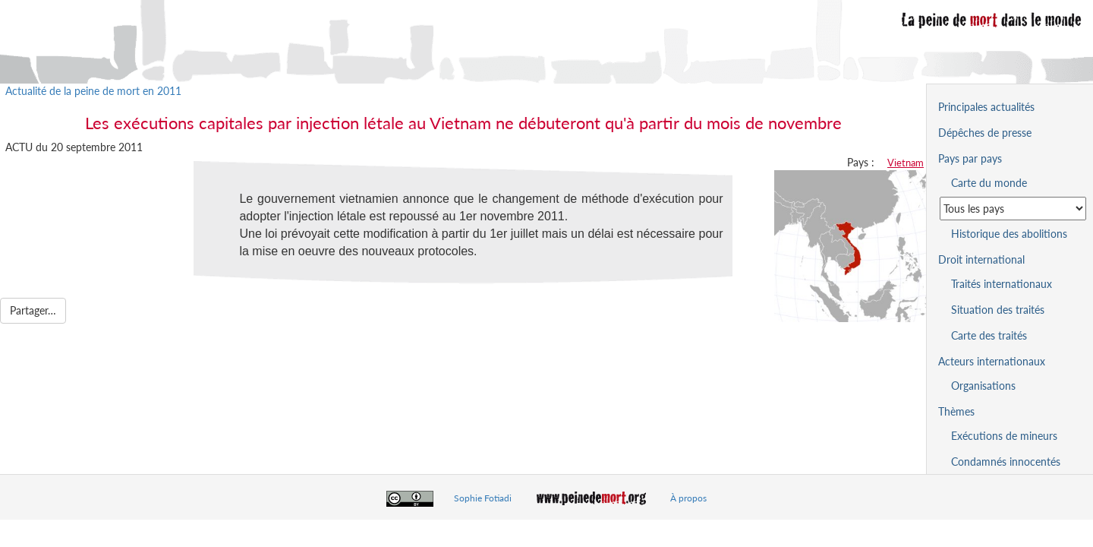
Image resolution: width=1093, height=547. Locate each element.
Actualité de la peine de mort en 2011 (93, 90)
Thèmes (956, 411)
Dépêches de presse (985, 132)
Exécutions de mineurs (1004, 435)
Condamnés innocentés (1005, 461)
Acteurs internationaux (991, 361)
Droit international (981, 259)
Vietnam (905, 163)
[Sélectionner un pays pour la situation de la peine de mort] (1013, 208)
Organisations (983, 385)
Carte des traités (989, 335)
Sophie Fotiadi (483, 498)
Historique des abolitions (1009, 233)
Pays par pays (970, 158)
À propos (688, 498)
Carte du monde (989, 182)
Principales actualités (986, 106)
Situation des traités (997, 309)
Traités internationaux (1001, 283)
